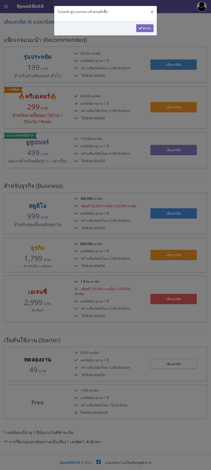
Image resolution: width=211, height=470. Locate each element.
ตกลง (145, 28)
